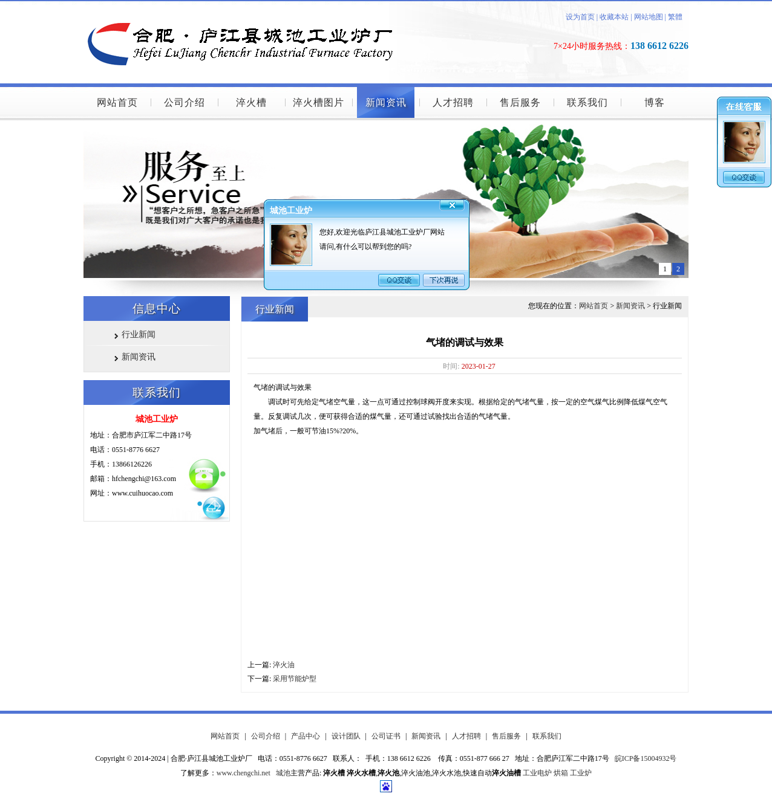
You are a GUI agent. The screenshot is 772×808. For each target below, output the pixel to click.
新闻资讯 (386, 102)
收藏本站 (613, 17)
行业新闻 (138, 334)
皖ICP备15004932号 (646, 758)
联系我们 (587, 102)
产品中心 (305, 736)
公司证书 (386, 736)
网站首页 (117, 102)
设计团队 (346, 736)
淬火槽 (251, 102)
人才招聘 (453, 102)
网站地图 (648, 17)
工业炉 (581, 773)
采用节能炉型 (294, 678)
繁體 (675, 17)
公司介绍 (184, 102)
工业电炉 (537, 773)
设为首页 (580, 17)
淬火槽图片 (318, 102)
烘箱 (561, 773)
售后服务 (520, 102)
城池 (283, 773)
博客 (654, 102)
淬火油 (284, 665)
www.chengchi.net (243, 773)
